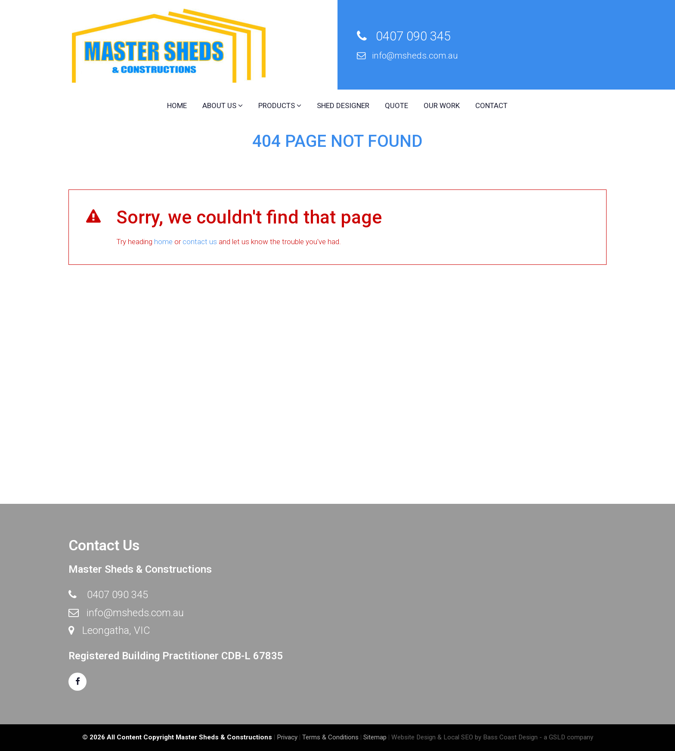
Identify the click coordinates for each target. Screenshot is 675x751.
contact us (200, 241)
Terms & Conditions (330, 737)
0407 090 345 (404, 36)
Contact (491, 105)
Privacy (287, 737)
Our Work (442, 105)
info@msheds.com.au (407, 55)
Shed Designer (343, 105)
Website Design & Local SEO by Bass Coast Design (464, 737)
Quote (396, 105)
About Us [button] (222, 105)
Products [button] (279, 105)
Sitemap (375, 737)
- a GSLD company (566, 737)
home (163, 241)
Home (177, 105)
